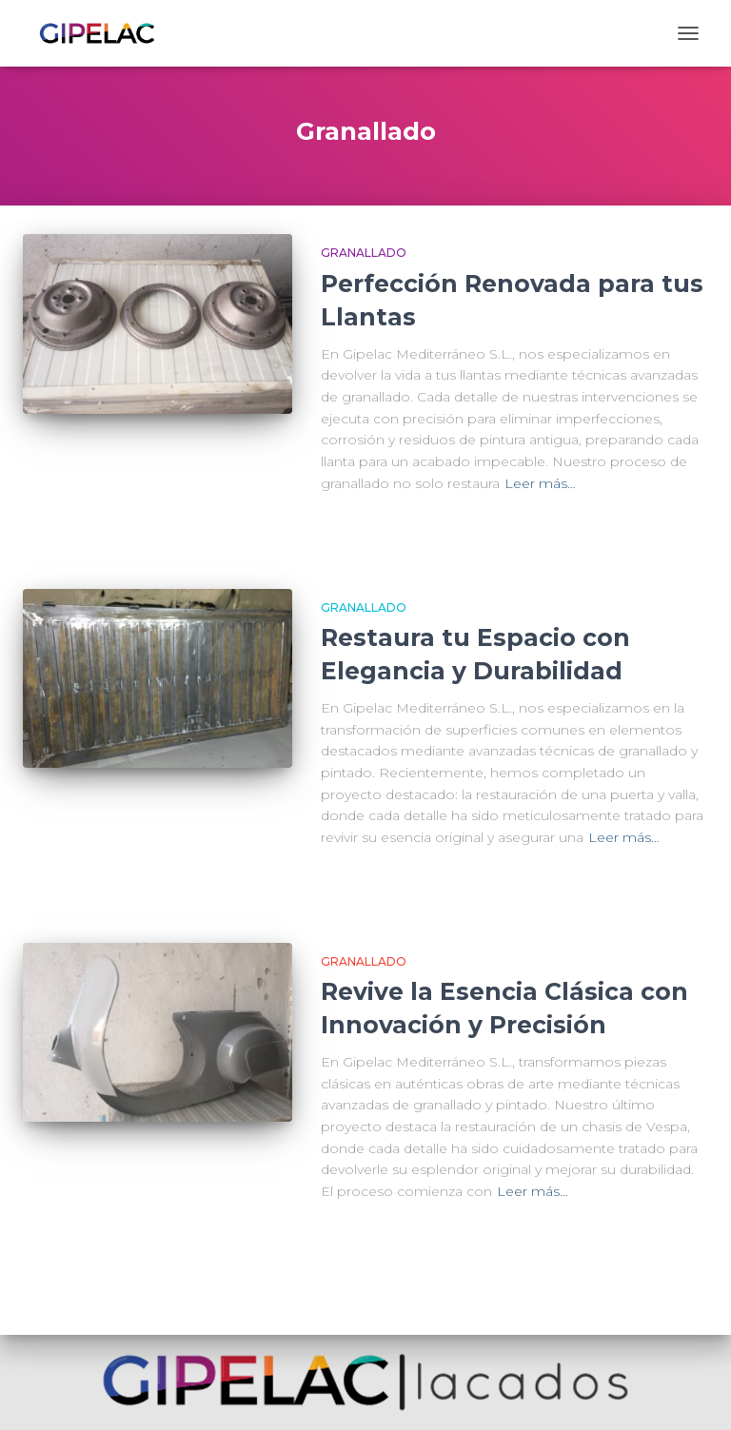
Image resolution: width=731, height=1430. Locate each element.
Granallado (363, 252)
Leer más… (540, 483)
